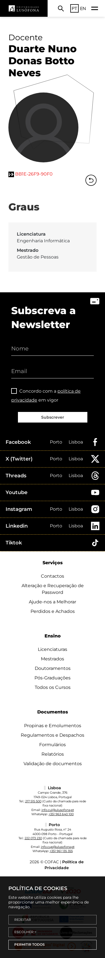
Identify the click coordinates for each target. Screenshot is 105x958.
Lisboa (76, 442)
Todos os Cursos (53, 687)
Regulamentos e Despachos (52, 735)
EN (83, 8)
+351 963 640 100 (61, 814)
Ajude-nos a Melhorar (52, 601)
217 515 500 (33, 801)
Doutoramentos (53, 668)
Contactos (52, 576)
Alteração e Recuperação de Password (53, 589)
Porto (56, 442)
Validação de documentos (53, 763)
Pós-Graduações (52, 677)
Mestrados (52, 658)
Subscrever (52, 417)
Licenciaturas (52, 649)
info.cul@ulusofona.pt (57, 810)
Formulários (52, 744)
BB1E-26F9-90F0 (34, 174)
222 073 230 (33, 838)
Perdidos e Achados (53, 611)
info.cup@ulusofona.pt (57, 847)
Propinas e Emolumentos (52, 725)
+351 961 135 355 (61, 851)
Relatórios (52, 754)
